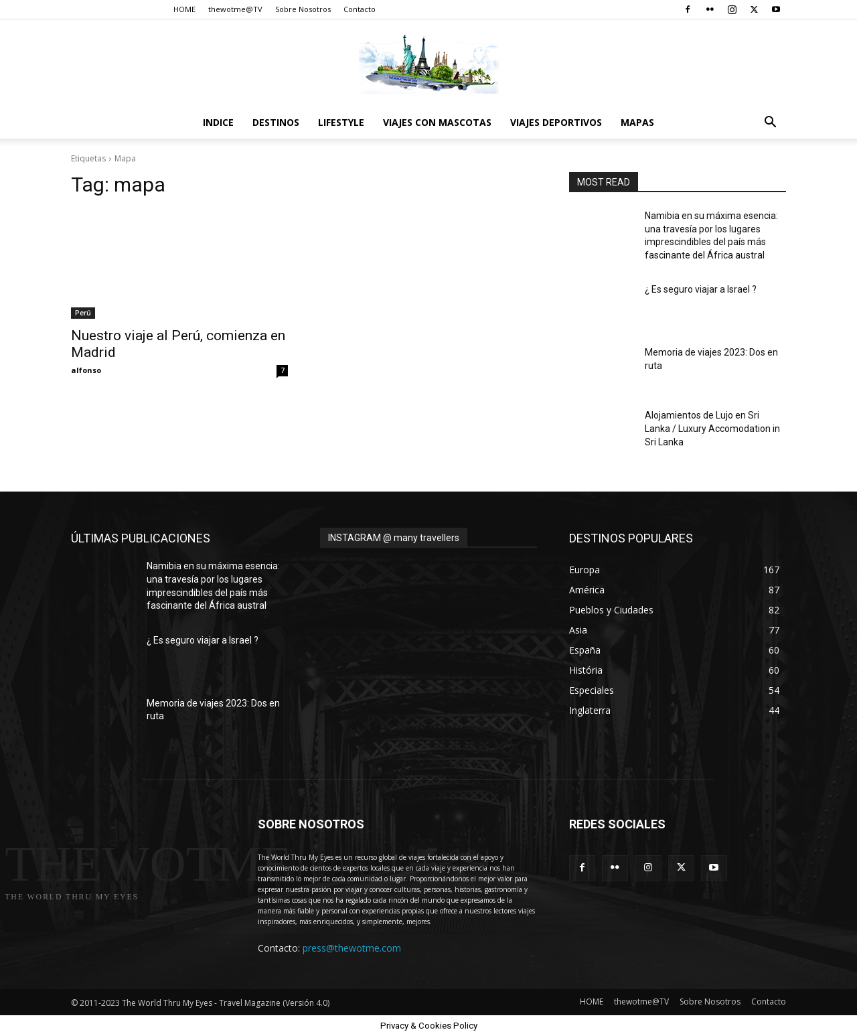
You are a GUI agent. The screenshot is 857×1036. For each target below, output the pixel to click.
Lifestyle (341, 122)
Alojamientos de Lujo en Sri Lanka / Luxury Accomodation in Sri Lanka (712, 428)
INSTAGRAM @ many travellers (393, 537)
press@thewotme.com (352, 948)
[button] (770, 123)
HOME (184, 9)
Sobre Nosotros (303, 9)
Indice (218, 122)
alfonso (86, 370)
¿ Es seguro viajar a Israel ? (701, 289)
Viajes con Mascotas (437, 122)
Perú (83, 312)
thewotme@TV (235, 9)
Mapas (637, 122)
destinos (275, 122)
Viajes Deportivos (556, 122)
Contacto (359, 9)
